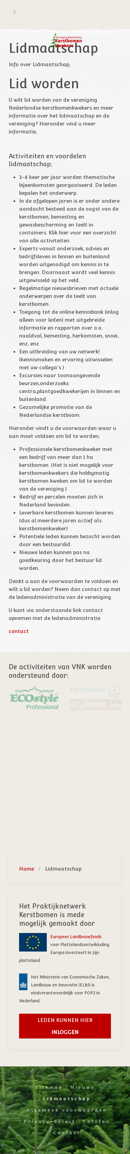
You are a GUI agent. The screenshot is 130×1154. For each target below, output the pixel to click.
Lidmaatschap (67, 1098)
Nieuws (82, 1087)
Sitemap (49, 1087)
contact (19, 631)
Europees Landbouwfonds (76, 936)
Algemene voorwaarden (67, 1110)
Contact (67, 1132)
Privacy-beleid (50, 1121)
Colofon (96, 1121)
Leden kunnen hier (65, 1026)
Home (26, 869)
